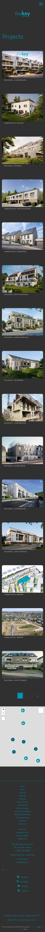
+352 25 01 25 (22, 859)
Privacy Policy (34, 927)
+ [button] (3, 709)
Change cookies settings (14, 915)
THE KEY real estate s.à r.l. (22, 844)
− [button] (3, 713)
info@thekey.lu (22, 862)
